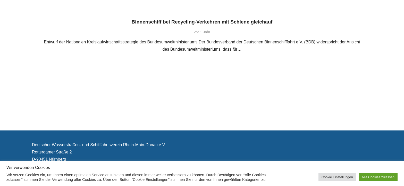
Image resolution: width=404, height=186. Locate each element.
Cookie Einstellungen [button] (337, 177)
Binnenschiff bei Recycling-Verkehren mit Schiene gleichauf (202, 22)
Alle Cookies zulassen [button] (378, 177)
